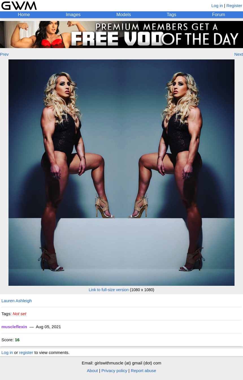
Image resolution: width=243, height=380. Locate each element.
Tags (171, 14)
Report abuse (143, 370)
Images (73, 14)
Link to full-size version (109, 289)
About (92, 370)
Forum (218, 14)
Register (234, 5)
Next (238, 54)
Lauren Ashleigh (16, 300)
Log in (217, 5)
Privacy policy (114, 370)
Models (123, 14)
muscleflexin (14, 326)
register (26, 352)
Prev (4, 54)
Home (24, 14)
